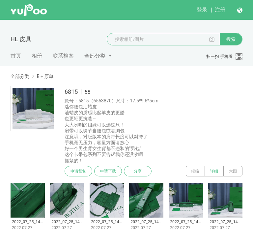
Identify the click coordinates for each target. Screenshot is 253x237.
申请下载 (108, 171)
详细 (214, 171)
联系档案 (63, 56)
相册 (37, 56)
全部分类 (94, 56)
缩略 (195, 171)
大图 (233, 171)
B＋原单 (45, 76)
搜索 (231, 39)
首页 (16, 56)
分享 (138, 171)
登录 (202, 10)
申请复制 (78, 171)
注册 (220, 10)
